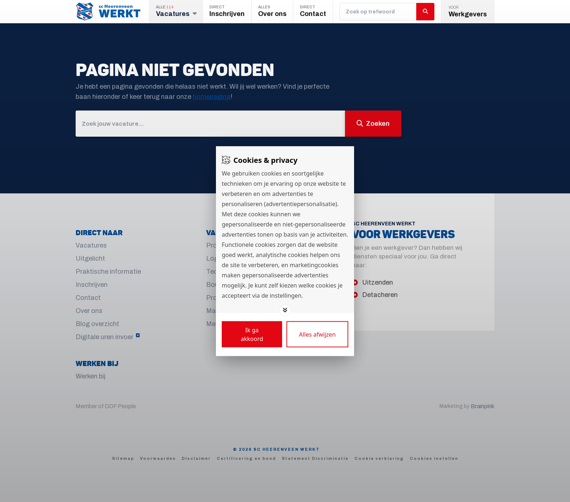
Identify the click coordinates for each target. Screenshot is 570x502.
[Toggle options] (285, 310)
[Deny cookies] (317, 334)
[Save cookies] (252, 334)
